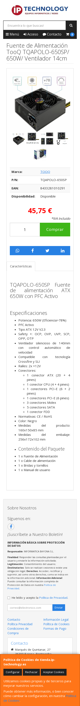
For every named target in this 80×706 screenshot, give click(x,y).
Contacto (52, 34)
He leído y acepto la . (40, 598)
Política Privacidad (19, 624)
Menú (12, 34)
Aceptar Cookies (53, 672)
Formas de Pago (54, 628)
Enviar (59, 607)
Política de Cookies (56, 624)
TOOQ (45, 171)
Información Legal (55, 620)
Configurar (13, 672)
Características (21, 266)
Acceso (30, 34)
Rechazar (31, 672)
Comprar (55, 229)
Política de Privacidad (53, 598)
